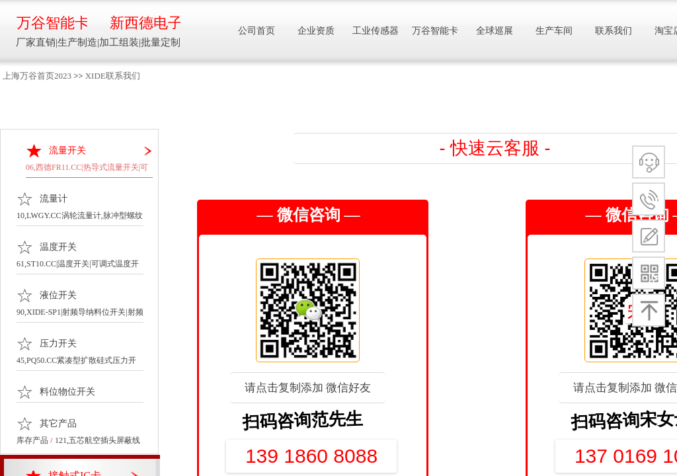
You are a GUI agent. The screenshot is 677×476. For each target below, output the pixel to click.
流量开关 (67, 150)
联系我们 (613, 31)
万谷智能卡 (52, 23)
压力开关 (58, 343)
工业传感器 (375, 31)
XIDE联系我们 (112, 76)
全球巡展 (494, 31)
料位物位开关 (67, 392)
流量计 (53, 199)
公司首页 (256, 31)
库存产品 (32, 440)
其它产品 (58, 423)
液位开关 (58, 295)
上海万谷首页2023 (37, 76)
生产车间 (554, 31)
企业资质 (316, 31)
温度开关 (58, 247)
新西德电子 (145, 23)
